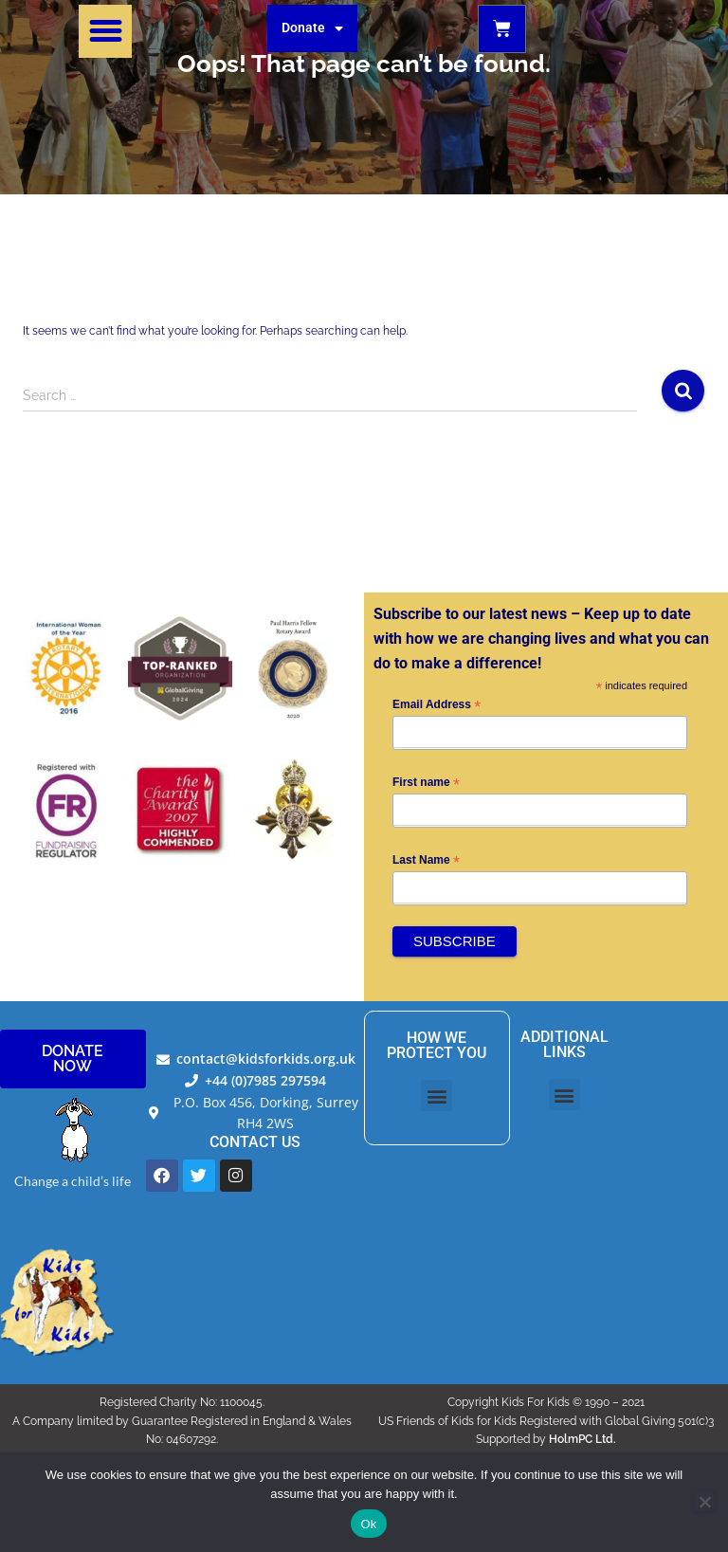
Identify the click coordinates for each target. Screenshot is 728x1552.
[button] (105, 31)
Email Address (436, 705)
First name (426, 783)
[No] (704, 1501)
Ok (368, 1524)
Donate (312, 28)
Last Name (426, 860)
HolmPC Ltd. (582, 1439)
